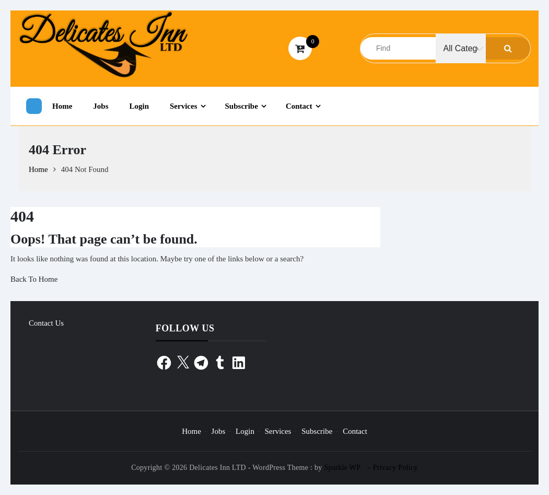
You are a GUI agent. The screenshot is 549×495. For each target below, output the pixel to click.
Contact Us (46, 323)
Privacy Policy (395, 467)
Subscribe (241, 106)
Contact (299, 106)
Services (183, 106)
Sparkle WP (342, 467)
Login (139, 106)
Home (62, 106)
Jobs (100, 106)
